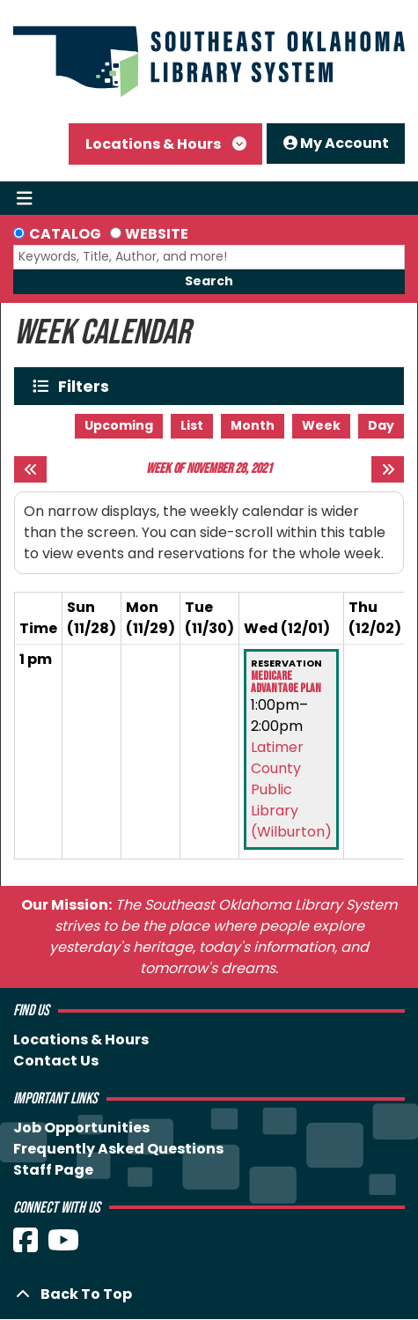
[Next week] (387, 469)
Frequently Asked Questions (118, 1149)
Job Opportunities (81, 1127)
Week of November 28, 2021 (209, 469)
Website (156, 234)
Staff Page (53, 1170)
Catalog (65, 234)
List (191, 425)
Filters (87, 386)
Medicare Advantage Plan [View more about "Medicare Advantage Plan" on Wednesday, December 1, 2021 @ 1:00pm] (286, 682)
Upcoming (118, 425)
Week (321, 425)
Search (209, 281)
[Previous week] (30, 469)
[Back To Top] (209, 1294)
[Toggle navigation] (24, 198)
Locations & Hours (154, 144)
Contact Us (56, 1061)
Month (253, 425)
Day (381, 425)
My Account (336, 143)
